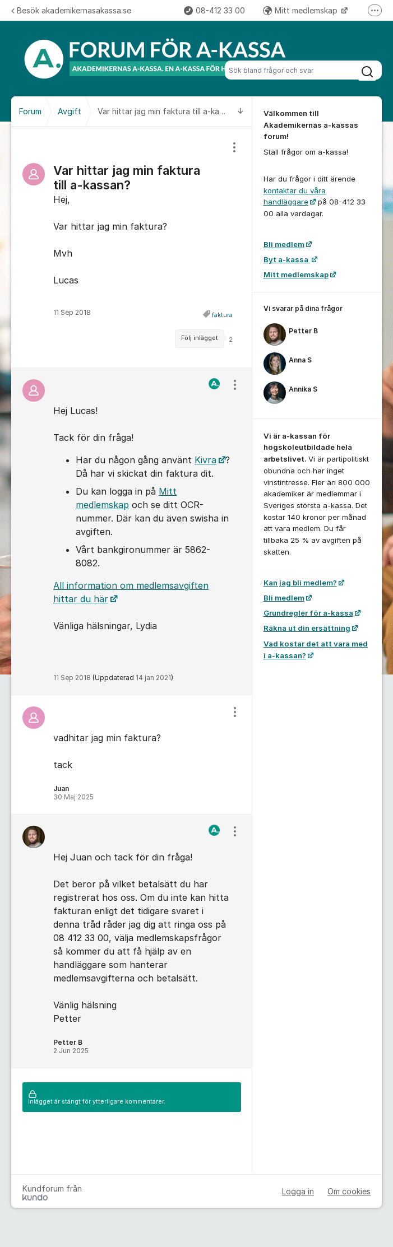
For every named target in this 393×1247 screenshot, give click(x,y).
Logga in (298, 1191)
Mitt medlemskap (301, 10)
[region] (131, 247)
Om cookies (349, 1191)
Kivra (205, 460)
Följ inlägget (199, 338)
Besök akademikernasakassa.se (71, 10)
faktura (222, 315)
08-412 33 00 (214, 10)
